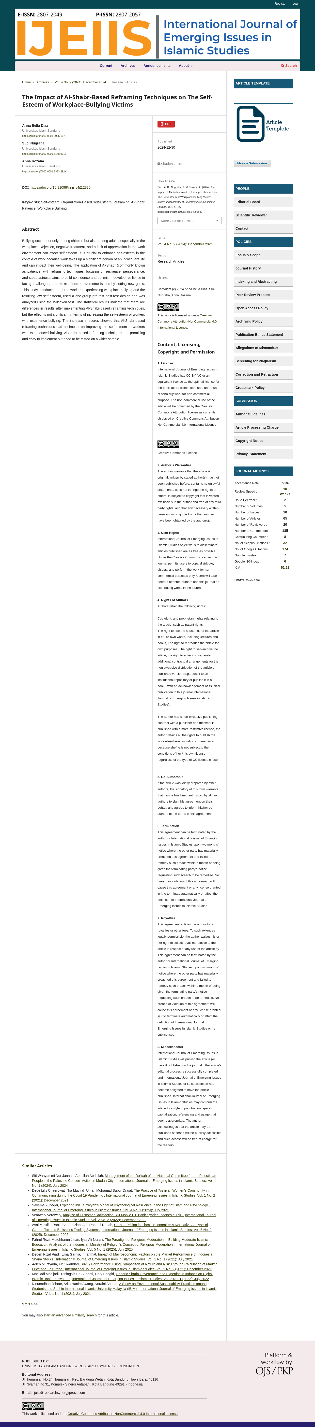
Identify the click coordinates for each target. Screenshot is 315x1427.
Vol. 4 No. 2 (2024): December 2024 (80, 82)
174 (285, 549)
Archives (128, 66)
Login (296, 3)
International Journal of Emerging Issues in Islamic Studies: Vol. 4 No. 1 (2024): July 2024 (100, 1210)
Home (26, 82)
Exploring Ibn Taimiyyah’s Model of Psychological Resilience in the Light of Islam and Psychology (134, 1205)
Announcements (157, 66)
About (184, 66)
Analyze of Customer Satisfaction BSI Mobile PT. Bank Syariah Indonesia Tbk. (123, 1215)
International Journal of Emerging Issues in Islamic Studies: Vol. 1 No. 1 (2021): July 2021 (124, 1259)
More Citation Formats (177, 220)
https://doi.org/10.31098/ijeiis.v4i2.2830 (61, 187)
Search (289, 66)
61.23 (285, 567)
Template (243, 98)
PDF (168, 124)
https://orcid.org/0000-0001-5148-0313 (44, 153)
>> (36, 1304)
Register (280, 3)
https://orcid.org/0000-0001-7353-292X (44, 171)
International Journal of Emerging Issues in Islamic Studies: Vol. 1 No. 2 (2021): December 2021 (138, 1269)
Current (106, 66)
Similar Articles (37, 1166)
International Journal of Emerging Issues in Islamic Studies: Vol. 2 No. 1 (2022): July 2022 (140, 1279)
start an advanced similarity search (70, 1315)
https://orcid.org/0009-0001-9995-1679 (44, 135)
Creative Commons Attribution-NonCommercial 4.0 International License (187, 321)
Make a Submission (252, 163)
